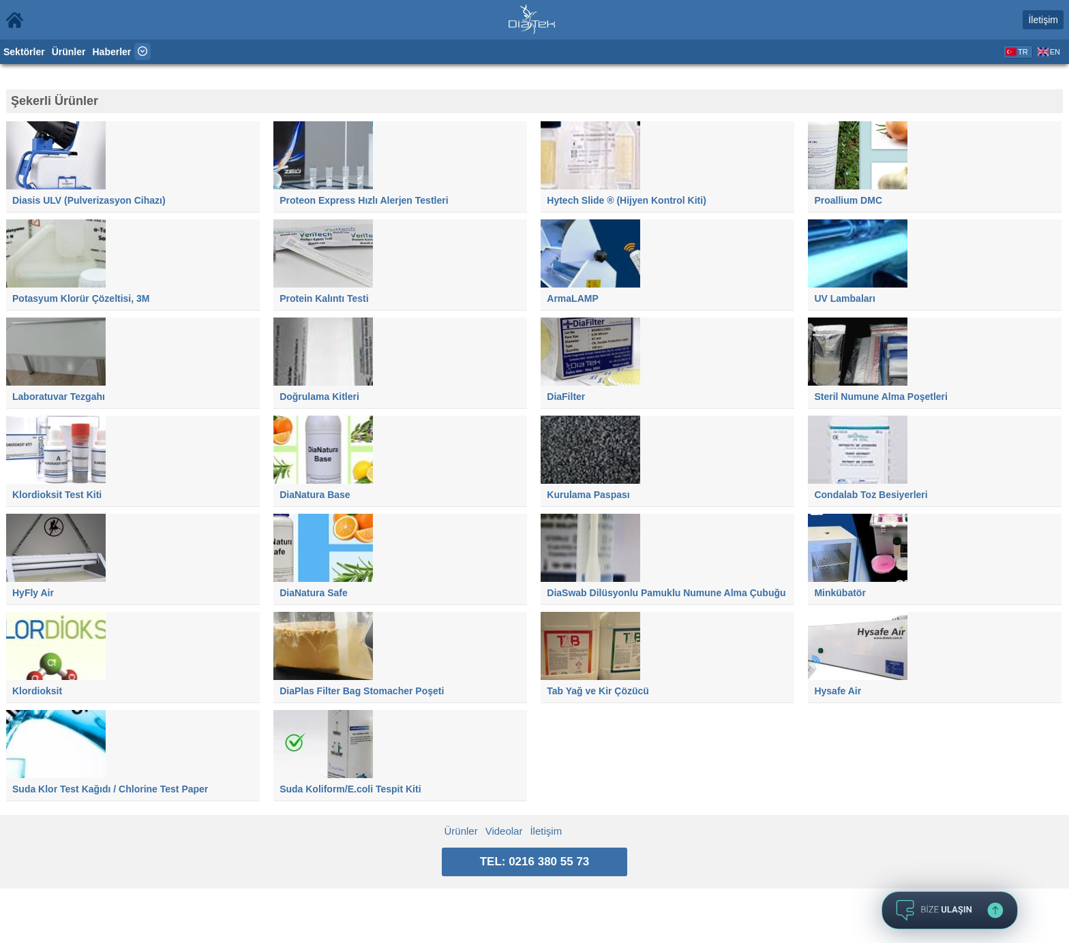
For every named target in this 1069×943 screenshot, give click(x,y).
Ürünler (69, 51)
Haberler (112, 51)
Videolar (504, 831)
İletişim (1043, 19)
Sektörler (24, 51)
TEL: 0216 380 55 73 (535, 861)
